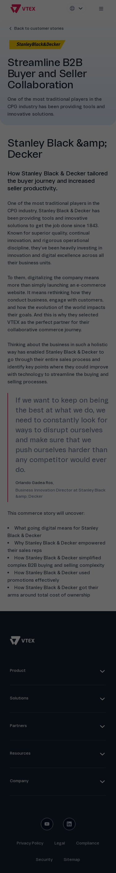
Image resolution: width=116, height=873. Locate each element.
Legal (59, 843)
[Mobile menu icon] (101, 9)
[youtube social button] (47, 824)
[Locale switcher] (76, 8)
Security (44, 859)
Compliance (87, 843)
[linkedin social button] (69, 824)
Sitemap (72, 859)
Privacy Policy (30, 843)
